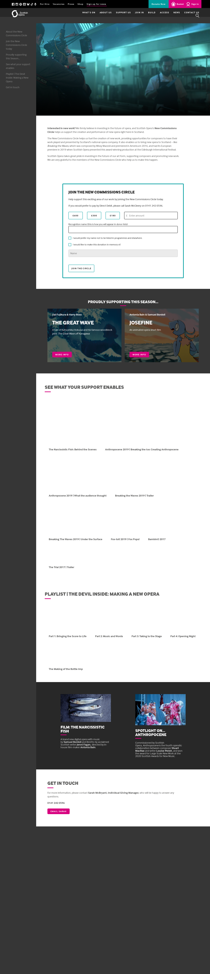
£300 (94, 215)
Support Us (116, 15)
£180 (113, 215)
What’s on (81, 15)
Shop (80, 4)
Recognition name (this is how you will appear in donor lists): (123, 228)
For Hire (45, 4)
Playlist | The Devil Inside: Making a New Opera (17, 77)
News (169, 15)
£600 (75, 215)
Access (157, 15)
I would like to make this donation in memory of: (94, 244)
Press (71, 4)
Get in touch (12, 87)
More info (63, 355)
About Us (99, 15)
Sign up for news (96, 4)
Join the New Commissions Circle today (16, 44)
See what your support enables (14, 66)
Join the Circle (81, 268)
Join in (132, 15)
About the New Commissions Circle (16, 33)
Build (145, 15)
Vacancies (59, 4)
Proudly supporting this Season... (16, 56)
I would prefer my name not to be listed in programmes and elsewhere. (105, 237)
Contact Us (184, 15)
